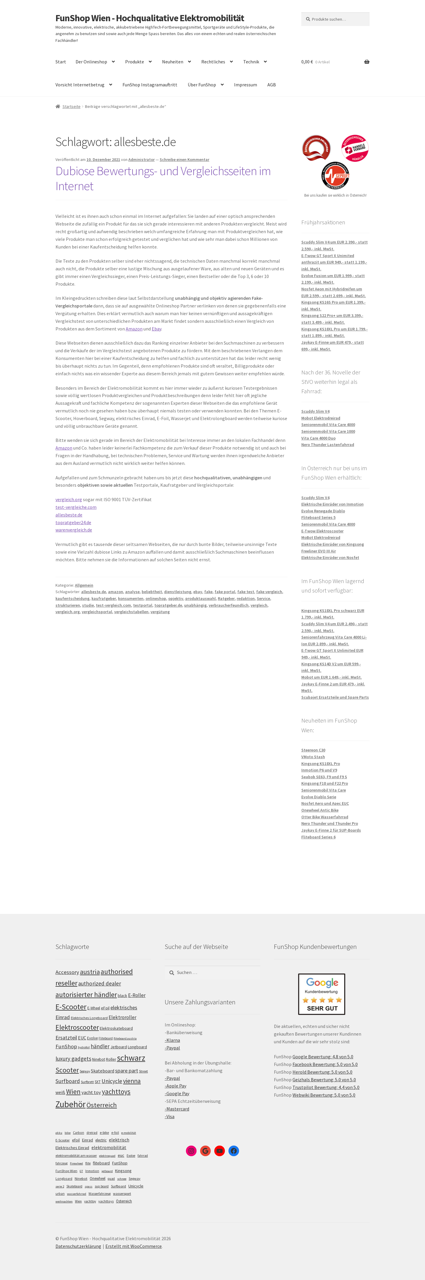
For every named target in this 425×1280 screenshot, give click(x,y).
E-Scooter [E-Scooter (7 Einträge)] (62, 1140)
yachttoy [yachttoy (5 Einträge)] (90, 1201)
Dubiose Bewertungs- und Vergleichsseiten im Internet (163, 178)
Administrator (141, 159)
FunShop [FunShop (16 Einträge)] (120, 1163)
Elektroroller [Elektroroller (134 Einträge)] (122, 1017)
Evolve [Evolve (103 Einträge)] (92, 1038)
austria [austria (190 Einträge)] (90, 972)
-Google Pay (177, 1093)
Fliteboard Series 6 (318, 837)
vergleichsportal (97, 611)
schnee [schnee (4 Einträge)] (121, 1179)
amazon (115, 591)
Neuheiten (172, 62)
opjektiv (175, 598)
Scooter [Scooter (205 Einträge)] (67, 1070)
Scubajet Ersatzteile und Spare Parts (335, 697)
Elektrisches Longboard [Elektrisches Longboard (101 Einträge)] (89, 1018)
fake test (245, 591)
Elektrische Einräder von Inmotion (332, 504)
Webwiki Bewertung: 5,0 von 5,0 (323, 1095)
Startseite (72, 106)
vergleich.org (68, 499)
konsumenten (130, 598)
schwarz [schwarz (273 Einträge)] (131, 1057)
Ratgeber (226, 598)
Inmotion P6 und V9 (319, 770)
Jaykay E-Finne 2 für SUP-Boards (331, 830)
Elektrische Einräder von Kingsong (332, 544)
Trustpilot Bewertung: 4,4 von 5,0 (325, 1087)
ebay (197, 591)
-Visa (169, 1116)
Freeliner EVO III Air (318, 551)
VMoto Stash (313, 756)
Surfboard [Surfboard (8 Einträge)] (118, 1186)
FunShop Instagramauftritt (149, 85)
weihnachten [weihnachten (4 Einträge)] (64, 1201)
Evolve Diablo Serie (318, 796)
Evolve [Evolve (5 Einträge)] (131, 1156)
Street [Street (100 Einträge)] (143, 1071)
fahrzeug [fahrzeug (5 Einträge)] (61, 1163)
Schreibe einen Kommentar (184, 159)
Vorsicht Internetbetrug (79, 85)
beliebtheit (152, 591)
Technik (251, 62)
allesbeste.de (68, 515)
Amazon (134, 329)
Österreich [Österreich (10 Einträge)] (124, 1201)
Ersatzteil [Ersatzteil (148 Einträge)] (66, 1037)
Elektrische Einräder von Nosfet (330, 557)
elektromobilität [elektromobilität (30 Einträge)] (108, 1147)
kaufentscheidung (72, 598)
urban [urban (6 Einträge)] (60, 1194)
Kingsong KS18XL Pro (320, 763)
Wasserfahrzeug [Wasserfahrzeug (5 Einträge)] (100, 1194)
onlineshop (156, 598)
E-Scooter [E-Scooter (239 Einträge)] (70, 1006)
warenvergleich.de (73, 530)
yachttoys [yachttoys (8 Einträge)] (106, 1201)
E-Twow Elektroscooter (322, 531)
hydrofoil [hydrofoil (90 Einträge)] (84, 1047)
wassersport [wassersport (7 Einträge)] (122, 1193)
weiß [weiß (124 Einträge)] (60, 1092)
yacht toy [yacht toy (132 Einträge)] (91, 1092)
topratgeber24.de (73, 522)
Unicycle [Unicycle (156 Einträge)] (112, 1081)
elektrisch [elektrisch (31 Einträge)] (119, 1140)
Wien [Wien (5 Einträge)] (78, 1201)
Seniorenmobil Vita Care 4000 (328, 424)
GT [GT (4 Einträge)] (81, 1171)
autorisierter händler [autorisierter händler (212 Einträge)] (86, 994)
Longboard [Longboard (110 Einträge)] (137, 1046)
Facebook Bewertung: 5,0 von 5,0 (325, 1064)
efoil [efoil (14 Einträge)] (76, 1140)
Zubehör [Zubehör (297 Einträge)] (70, 1104)
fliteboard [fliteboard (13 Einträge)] (101, 1163)
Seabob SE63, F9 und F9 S (324, 776)
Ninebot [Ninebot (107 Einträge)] (98, 1059)
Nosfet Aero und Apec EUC (325, 803)
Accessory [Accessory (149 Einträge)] (67, 972)
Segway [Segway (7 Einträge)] (134, 1178)
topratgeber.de (168, 605)
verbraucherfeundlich (229, 605)
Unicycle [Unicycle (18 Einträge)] (135, 1186)
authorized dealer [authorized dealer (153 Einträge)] (99, 983)
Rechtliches (213, 62)
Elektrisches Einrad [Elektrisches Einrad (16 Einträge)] (72, 1147)
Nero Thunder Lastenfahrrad (327, 444)
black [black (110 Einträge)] (122, 995)
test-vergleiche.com (76, 507)
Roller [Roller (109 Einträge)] (111, 1059)
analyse (132, 591)
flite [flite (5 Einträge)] (88, 1163)
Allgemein (84, 585)
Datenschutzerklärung (78, 1246)
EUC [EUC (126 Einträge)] (82, 1038)
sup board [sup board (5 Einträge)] (102, 1186)
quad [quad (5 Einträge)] (111, 1179)
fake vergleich (269, 591)
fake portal (225, 591)
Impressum (245, 85)
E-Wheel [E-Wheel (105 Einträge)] (93, 1008)
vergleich (259, 605)
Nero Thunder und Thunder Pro (329, 823)
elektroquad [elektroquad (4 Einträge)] (107, 1156)
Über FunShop (202, 85)
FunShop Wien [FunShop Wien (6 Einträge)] (66, 1171)
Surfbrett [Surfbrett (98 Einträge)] (87, 1082)
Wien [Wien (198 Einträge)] (73, 1091)
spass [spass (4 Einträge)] (88, 1186)
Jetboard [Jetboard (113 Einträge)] (118, 1046)
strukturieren (67, 605)
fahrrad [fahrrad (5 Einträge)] (143, 1156)
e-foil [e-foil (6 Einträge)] (115, 1133)
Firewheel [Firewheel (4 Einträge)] (76, 1163)
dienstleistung (177, 591)
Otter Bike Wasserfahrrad (324, 817)
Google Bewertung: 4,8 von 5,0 (322, 1056)
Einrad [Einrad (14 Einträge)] (87, 1140)
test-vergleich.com (113, 605)
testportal (142, 605)
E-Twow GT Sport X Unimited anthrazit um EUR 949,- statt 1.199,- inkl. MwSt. (334, 262)
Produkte (134, 62)
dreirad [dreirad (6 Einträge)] (91, 1133)
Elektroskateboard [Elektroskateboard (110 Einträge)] (116, 1028)
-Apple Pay (175, 1086)
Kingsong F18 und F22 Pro (324, 783)
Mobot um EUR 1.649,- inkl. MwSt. (331, 677)
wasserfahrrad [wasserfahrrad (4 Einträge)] (76, 1194)
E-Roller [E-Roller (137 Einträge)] (137, 995)
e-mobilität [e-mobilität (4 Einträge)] (128, 1133)
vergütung (160, 611)
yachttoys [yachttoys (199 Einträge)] (116, 1091)
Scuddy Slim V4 (315, 411)
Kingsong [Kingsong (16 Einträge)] (123, 1170)
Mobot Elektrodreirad (320, 418)
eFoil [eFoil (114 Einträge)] (105, 1008)
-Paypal (172, 1048)
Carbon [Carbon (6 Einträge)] (78, 1133)
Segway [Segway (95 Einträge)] (85, 1071)
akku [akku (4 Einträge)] (58, 1133)
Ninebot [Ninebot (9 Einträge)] (81, 1178)
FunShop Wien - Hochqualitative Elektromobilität (149, 18)
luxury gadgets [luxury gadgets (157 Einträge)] (73, 1058)
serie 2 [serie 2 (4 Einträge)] (59, 1186)
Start (60, 62)
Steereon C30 (313, 750)
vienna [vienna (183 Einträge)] (132, 1081)
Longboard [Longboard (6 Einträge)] (63, 1179)
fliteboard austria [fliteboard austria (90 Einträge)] (125, 1038)
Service (263, 598)
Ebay (156, 329)
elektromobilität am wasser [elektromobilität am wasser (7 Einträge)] (76, 1155)
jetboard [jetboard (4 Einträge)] (107, 1171)
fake (208, 591)
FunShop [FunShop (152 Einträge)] (66, 1046)
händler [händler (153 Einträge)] (100, 1046)
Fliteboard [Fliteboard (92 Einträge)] (106, 1038)
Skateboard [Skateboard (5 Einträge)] (74, 1186)
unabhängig (195, 605)
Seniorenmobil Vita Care (323, 790)
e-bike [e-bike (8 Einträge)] (104, 1132)
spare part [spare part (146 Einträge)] (126, 1070)
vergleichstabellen (131, 611)
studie (88, 605)
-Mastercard (177, 1109)
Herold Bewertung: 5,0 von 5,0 (322, 1072)
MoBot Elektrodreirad (320, 537)
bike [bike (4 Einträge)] (68, 1133)
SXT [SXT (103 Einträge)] (98, 1081)
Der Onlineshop (91, 62)
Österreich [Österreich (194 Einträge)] (101, 1105)
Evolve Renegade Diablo (323, 511)
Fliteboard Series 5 (318, 517)
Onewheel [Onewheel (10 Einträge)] (97, 1178)
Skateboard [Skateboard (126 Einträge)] (102, 1071)
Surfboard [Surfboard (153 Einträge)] (67, 1081)
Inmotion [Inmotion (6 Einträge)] (92, 1171)
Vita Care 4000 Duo (318, 438)
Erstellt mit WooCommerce (133, 1246)
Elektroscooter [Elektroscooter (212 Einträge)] (77, 1027)
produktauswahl (200, 598)
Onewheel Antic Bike (320, 810)
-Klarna (172, 1040)
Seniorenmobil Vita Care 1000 (328, 431)
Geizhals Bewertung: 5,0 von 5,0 (324, 1079)
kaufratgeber (103, 598)
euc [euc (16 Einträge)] (121, 1155)
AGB (271, 85)
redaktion (246, 598)
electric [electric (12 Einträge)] (101, 1140)
